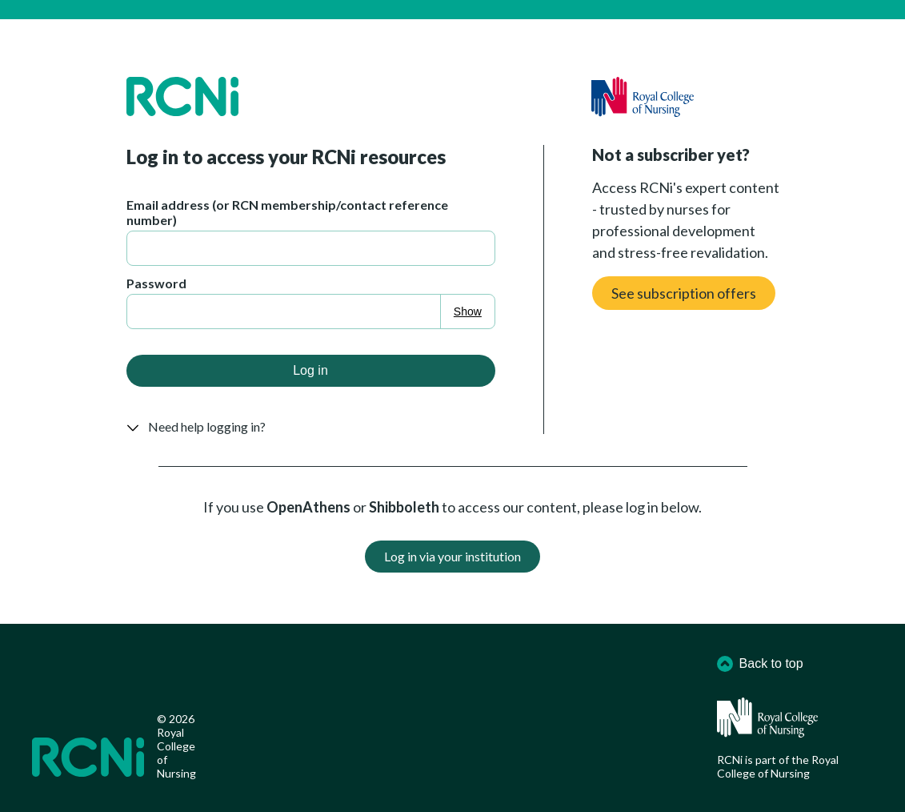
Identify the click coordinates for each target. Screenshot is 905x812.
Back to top (760, 664)
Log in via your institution (452, 556)
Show (468, 311)
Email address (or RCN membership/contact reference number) (287, 212)
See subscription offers (683, 293)
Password (156, 283)
